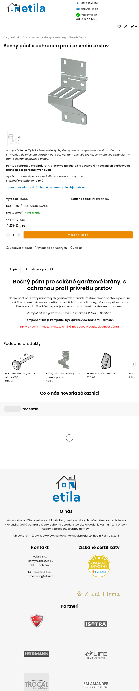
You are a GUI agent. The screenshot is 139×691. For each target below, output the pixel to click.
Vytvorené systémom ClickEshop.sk (69, 688)
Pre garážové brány (15, 37)
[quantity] (13, 234)
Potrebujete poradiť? (39, 269)
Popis (13, 269)
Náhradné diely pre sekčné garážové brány (57, 37)
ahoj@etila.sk (89, 9)
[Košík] (135, 26)
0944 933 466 (89, 3)
